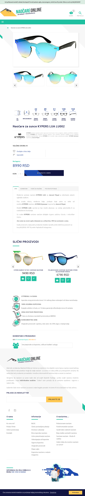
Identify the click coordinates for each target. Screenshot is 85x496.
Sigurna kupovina (37, 443)
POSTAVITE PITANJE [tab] (51, 189)
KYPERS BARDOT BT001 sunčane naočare (28, 286)
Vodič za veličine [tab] (36, 189)
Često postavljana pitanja (40, 427)
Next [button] (76, 85)
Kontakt (9, 433)
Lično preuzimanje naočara (40, 436)
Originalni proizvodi (38, 446)
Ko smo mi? (11, 424)
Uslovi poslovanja (13, 430)
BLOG (33, 424)
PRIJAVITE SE (54, 399)
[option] (28, 78)
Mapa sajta (35, 449)
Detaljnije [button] (53, 492)
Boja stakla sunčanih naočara (66, 433)
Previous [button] (15, 85)
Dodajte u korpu (44, 174)
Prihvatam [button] (75, 492)
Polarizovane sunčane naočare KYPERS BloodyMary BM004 (63, 286)
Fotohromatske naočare (64, 427)
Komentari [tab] (23, 189)
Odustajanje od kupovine (40, 440)
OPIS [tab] (15, 189)
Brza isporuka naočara (39, 433)
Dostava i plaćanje (37, 430)
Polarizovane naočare (63, 424)
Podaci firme (11, 427)
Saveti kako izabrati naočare (66, 430)
